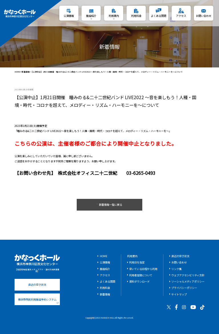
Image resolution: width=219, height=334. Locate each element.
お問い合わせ (179, 262)
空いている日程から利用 (143, 269)
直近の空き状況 (37, 285)
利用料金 (105, 288)
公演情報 (105, 262)
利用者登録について (140, 275)
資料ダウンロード (139, 281)
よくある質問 (107, 281)
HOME (18, 72)
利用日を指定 (137, 262)
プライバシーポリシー (184, 288)
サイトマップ (179, 294)
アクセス (105, 275)
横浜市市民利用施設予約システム (38, 300)
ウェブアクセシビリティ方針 (187, 275)
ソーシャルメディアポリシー (187, 281)
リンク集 (176, 269)
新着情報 (26, 72)
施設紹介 (105, 269)
